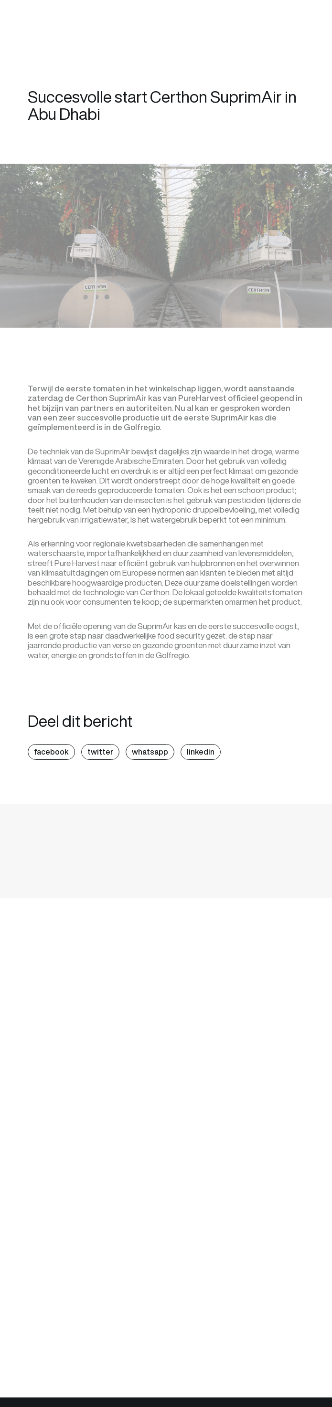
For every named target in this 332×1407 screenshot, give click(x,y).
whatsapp (150, 751)
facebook (51, 751)
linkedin (200, 751)
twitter (100, 751)
